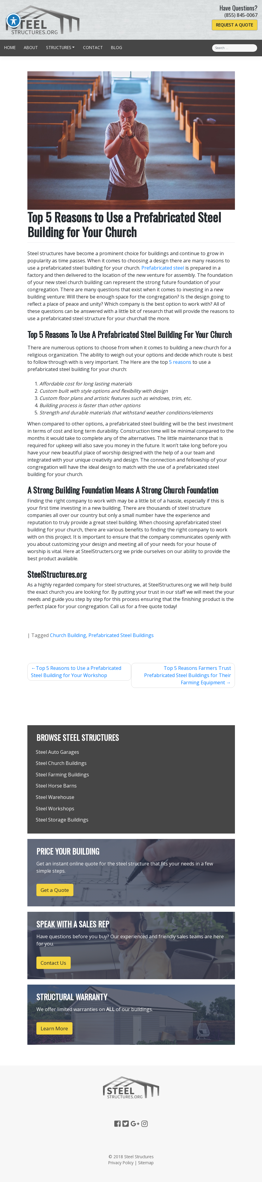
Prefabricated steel (162, 268)
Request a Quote (234, 25)
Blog (116, 47)
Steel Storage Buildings (62, 819)
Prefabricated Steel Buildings (121, 635)
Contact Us (53, 962)
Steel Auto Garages (57, 752)
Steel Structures (139, 1156)
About (31, 47)
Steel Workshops (55, 808)
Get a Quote (55, 889)
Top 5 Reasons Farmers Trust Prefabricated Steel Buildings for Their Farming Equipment (187, 675)
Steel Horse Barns (56, 785)
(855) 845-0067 (240, 15)
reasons (182, 362)
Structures (58, 47)
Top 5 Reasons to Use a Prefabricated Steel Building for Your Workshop (76, 672)
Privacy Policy (121, 1162)
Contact (93, 47)
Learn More (54, 1028)
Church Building (68, 635)
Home (10, 47)
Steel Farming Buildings (62, 774)
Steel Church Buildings (61, 763)
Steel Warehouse (55, 797)
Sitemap (146, 1162)
